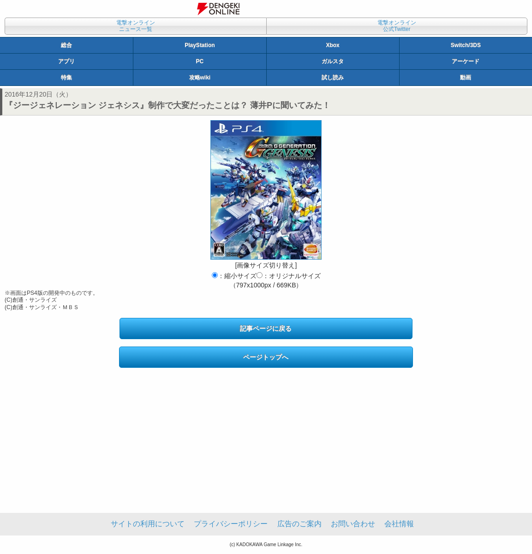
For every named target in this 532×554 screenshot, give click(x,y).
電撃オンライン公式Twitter (396, 25)
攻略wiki (200, 77)
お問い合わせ (353, 524)
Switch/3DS (466, 45)
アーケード (465, 61)
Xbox (332, 45)
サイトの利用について (148, 524)
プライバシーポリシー (231, 524)
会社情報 (399, 524)
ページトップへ (265, 357)
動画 (465, 77)
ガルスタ (333, 61)
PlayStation (200, 45)
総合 (66, 45)
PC (200, 61)
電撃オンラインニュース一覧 (135, 25)
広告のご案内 (299, 524)
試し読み (333, 77)
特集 (66, 77)
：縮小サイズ (234, 276)
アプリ (66, 61)
